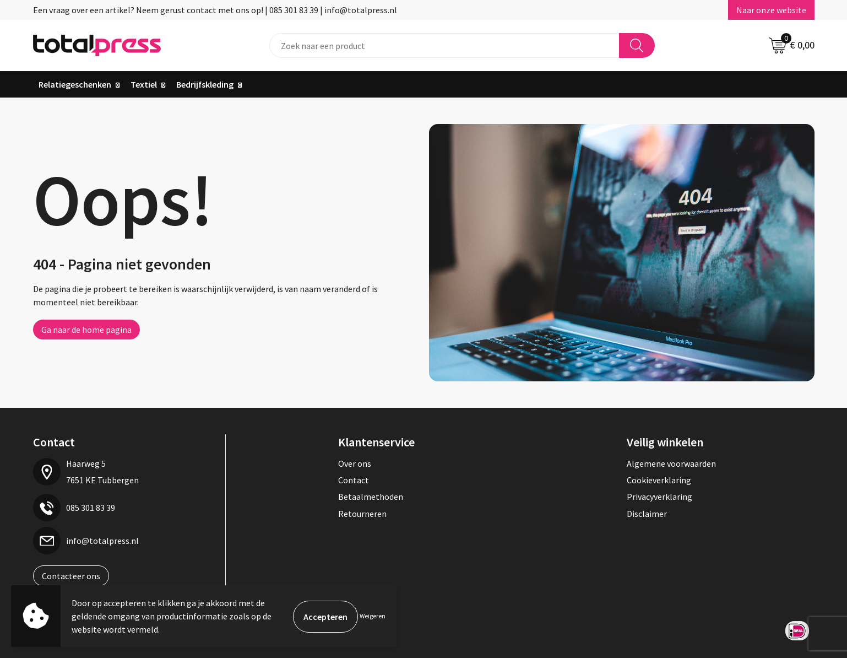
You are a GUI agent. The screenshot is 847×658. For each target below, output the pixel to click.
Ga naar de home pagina (86, 329)
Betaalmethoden (370, 496)
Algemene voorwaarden (671, 463)
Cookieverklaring (659, 480)
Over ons (354, 463)
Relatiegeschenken (75, 84)
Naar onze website (771, 9)
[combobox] (444, 45)
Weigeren (373, 616)
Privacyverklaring (659, 496)
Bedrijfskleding (205, 84)
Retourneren (362, 513)
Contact (353, 480)
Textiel (144, 84)
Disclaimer (647, 513)
